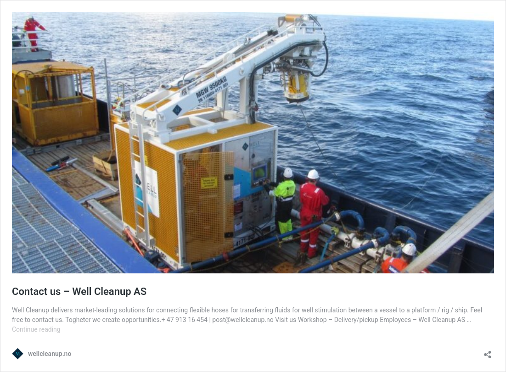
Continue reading (36, 329)
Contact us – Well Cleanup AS (79, 291)
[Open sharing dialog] (487, 351)
